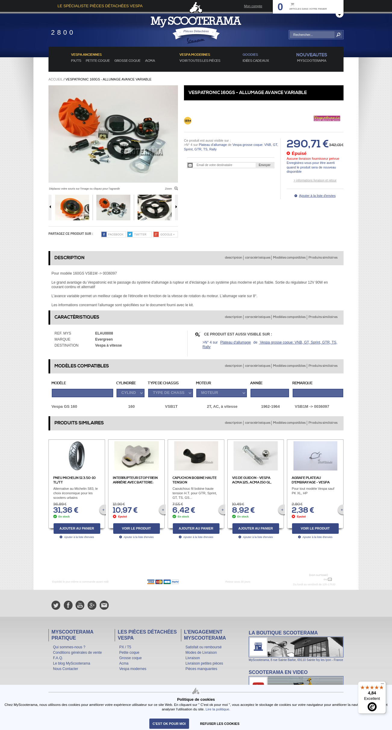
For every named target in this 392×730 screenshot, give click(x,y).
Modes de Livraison (201, 652)
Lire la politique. (218, 709)
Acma (150, 61)
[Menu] (382, 685)
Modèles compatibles (289, 258)
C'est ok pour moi (169, 723)
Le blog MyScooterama (71, 663)
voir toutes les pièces (199, 61)
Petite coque (98, 61)
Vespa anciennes (86, 55)
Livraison (192, 658)
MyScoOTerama (311, 61)
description (233, 258)
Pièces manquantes (201, 669)
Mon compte (253, 6)
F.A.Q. (58, 658)
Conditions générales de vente (77, 652)
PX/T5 (76, 61)
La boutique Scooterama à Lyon (296, 645)
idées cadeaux (256, 61)
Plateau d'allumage (213, 144)
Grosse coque (127, 61)
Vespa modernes (132, 669)
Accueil (55, 79)
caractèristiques (257, 258)
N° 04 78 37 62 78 (308, 579)
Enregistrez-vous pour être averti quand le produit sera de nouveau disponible (311, 167)
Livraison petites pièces (204, 663)
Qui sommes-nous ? (69, 647)
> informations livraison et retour (315, 180)
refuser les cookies (220, 723)
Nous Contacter (65, 669)
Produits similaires (323, 258)
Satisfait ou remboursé (203, 647)
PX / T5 (125, 647)
